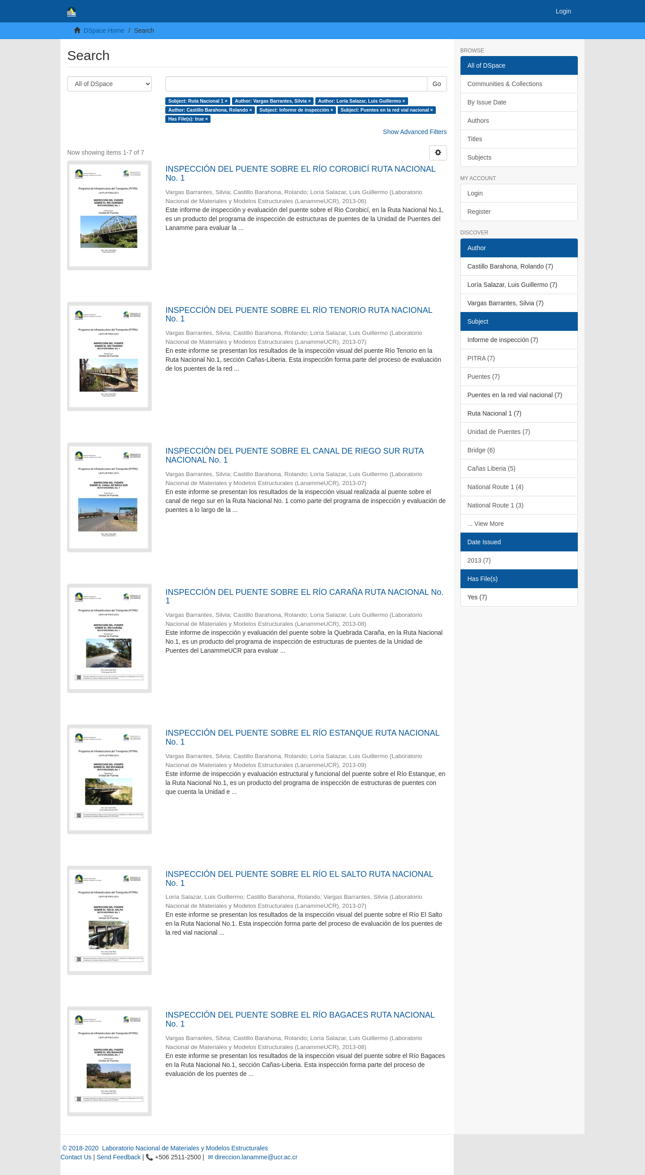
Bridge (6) (481, 450)
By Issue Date (487, 102)
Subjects (480, 157)
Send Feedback (119, 1157)
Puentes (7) (484, 376)
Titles (475, 139)
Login (475, 193)
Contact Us (75, 1157)
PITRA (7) (481, 358)
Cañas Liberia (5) (492, 468)
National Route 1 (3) (496, 505)
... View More (486, 523)
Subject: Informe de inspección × (296, 110)
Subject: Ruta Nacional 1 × (198, 101)
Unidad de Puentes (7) (499, 431)
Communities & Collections (505, 83)
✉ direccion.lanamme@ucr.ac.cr (251, 1157)
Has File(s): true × (188, 118)
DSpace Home (104, 30)
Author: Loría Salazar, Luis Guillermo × (361, 101)
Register (479, 211)
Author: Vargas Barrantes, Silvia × (273, 101)
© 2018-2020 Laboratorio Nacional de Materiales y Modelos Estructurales (164, 1148)
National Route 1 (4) (496, 486)
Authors (478, 120)
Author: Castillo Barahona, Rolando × (210, 110)
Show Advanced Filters (415, 131)
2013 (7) (479, 560)
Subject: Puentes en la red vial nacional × (386, 110)
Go (437, 83)
